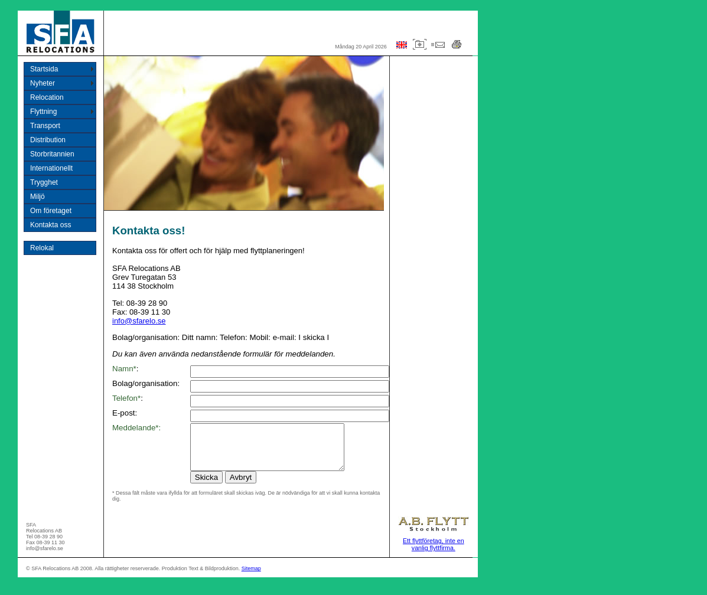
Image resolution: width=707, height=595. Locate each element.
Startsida (44, 69)
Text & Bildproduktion (213, 577)
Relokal (42, 248)
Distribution (48, 140)
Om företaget (50, 211)
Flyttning (43, 111)
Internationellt (51, 168)
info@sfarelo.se (139, 320)
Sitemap (251, 577)
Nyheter (42, 83)
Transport (45, 126)
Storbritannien (52, 154)
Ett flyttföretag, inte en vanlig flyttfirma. (433, 553)
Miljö (37, 196)
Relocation (47, 97)
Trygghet (44, 182)
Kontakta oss (50, 225)
